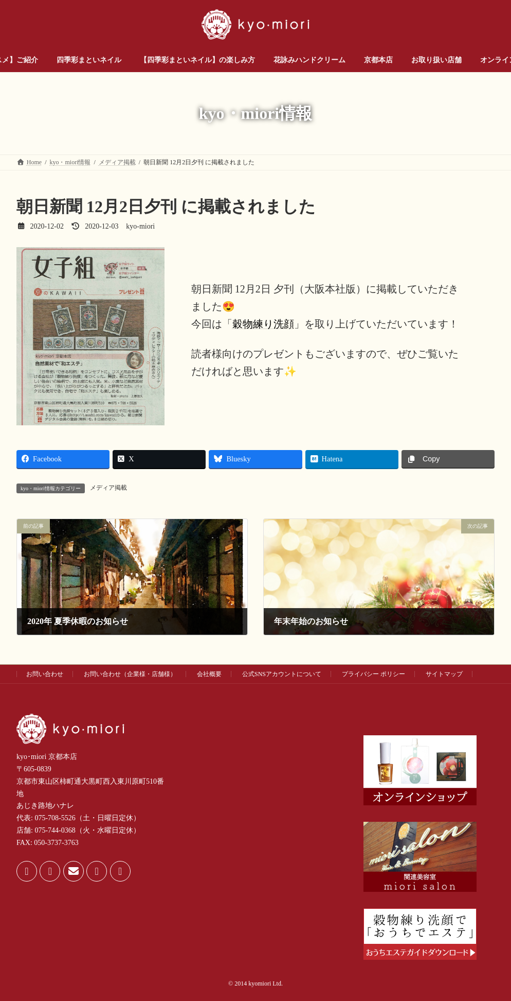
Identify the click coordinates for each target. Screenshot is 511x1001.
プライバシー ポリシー (373, 674)
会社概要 (209, 674)
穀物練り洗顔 (263, 324)
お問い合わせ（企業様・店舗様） (130, 674)
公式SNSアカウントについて (281, 674)
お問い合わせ (44, 674)
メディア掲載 (108, 487)
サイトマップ (444, 674)
